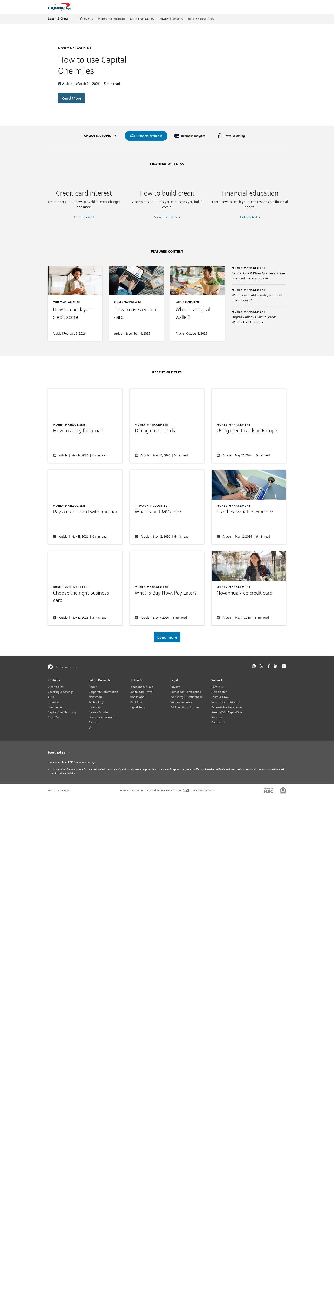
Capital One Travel (141, 717)
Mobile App (137, 722)
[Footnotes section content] (167, 777)
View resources (165, 242)
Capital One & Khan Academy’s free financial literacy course (258, 301)
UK (90, 753)
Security (216, 743)
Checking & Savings (60, 717)
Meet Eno (136, 727)
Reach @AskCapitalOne (226, 737)
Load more (167, 662)
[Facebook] (269, 691)
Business (53, 727)
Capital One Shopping (62, 737)
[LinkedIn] (275, 691)
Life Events (86, 19)
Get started (248, 242)
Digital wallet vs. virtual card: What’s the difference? (254, 345)
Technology (96, 727)
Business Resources (201, 19)
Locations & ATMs (141, 712)
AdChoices (137, 815)
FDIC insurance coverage (82, 787)
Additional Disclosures (184, 732)
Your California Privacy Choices (168, 815)
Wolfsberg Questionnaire (186, 722)
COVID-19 (217, 712)
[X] (261, 691)
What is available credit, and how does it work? (257, 323)
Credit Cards (55, 712)
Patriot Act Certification (185, 717)
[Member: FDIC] (268, 815)
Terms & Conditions (204, 815)
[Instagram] (254, 691)
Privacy (175, 712)
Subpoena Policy (181, 727)
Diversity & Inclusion (102, 743)
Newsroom (96, 722)
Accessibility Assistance (226, 732)
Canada (93, 748)
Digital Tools (137, 732)
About (93, 712)
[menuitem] (146, 136)
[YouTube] (284, 691)
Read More (71, 98)
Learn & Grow (58, 18)
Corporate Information (103, 717)
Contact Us (218, 748)
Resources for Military (225, 727)
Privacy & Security (171, 19)
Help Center (219, 717)
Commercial (55, 732)
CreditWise (54, 743)
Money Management (111, 19)
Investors (95, 732)
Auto (51, 722)
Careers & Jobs (98, 737)
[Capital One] (50, 692)
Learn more (82, 242)
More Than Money (142, 19)
